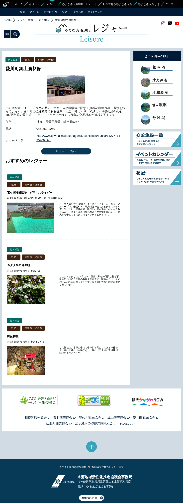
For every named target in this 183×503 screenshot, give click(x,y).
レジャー (51, 4)
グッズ (169, 4)
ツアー (65, 12)
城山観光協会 (118, 402)
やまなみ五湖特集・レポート (79, 4)
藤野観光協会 (64, 402)
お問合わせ (89, 482)
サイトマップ (95, 12)
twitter (170, 23)
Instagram (163, 23)
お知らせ (78, 12)
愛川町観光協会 (145, 402)
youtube (177, 23)
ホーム (19, 4)
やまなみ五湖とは (148, 4)
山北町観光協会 (59, 407)
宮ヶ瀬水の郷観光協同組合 (95, 407)
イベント (34, 4)
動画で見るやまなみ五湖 (117, 4)
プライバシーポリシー (61, 491)
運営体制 (42, 491)
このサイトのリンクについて (90, 491)
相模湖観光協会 (37, 402)
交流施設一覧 (51, 12)
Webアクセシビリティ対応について (126, 491)
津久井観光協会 (91, 402)
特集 (22, 12)
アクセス (34, 12)
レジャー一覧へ (66, 135)
